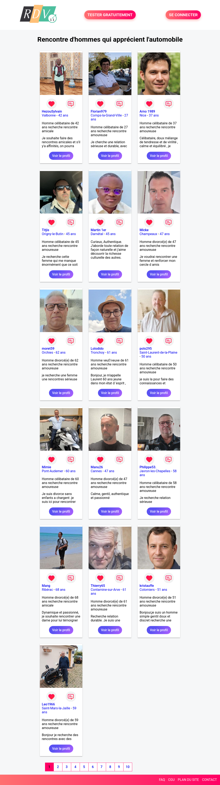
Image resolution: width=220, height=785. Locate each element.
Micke (144, 230)
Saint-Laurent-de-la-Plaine (158, 352)
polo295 (146, 349)
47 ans (165, 234)
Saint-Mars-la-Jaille (56, 708)
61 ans (112, 352)
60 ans (71, 471)
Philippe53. (148, 467)
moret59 (48, 349)
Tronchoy (97, 352)
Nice (143, 115)
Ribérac (47, 590)
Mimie (46, 467)
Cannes (96, 471)
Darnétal (97, 234)
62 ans (61, 352)
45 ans (71, 234)
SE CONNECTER (183, 14)
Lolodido (97, 349)
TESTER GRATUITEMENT (110, 14)
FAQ (162, 780)
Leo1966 (48, 704)
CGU (171, 780)
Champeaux (148, 234)
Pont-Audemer (52, 471)
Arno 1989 (147, 111)
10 (128, 767)
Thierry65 (98, 586)
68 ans (60, 590)
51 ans (162, 590)
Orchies (47, 352)
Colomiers (147, 590)
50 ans (146, 356)
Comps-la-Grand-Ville (106, 115)
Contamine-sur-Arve (105, 590)
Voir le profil (61, 156)
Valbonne (49, 115)
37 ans (154, 115)
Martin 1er (98, 230)
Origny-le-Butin (53, 234)
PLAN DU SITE (188, 780)
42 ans (63, 115)
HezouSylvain (52, 111)
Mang (46, 586)
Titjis (45, 230)
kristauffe (147, 586)
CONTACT (209, 780)
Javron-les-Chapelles (155, 471)
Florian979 (99, 111)
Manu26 (97, 467)
